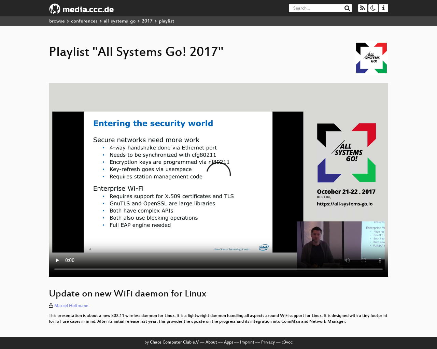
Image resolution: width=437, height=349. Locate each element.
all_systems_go (120, 21)
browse (57, 21)
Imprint (247, 342)
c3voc (287, 342)
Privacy (268, 342)
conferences (84, 21)
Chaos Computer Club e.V (174, 342)
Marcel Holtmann (71, 306)
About (211, 342)
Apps (228, 342)
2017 (147, 21)
